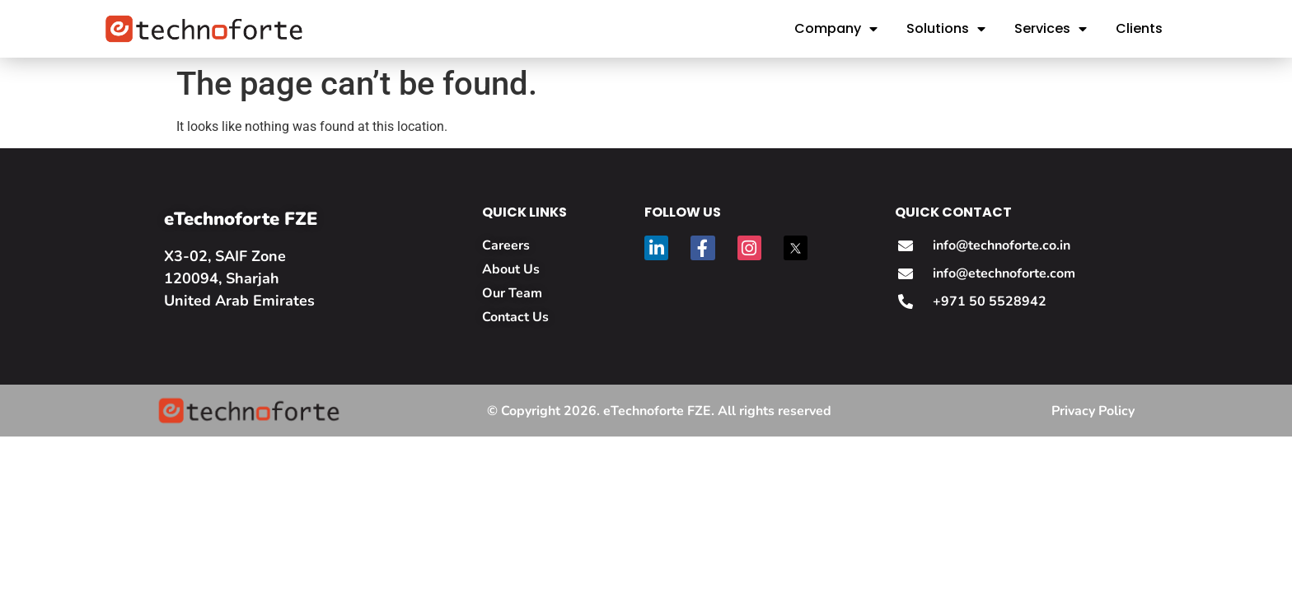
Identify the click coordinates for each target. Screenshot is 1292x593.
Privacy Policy (1093, 411)
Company (836, 29)
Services (1050, 29)
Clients (1139, 28)
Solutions (945, 29)
